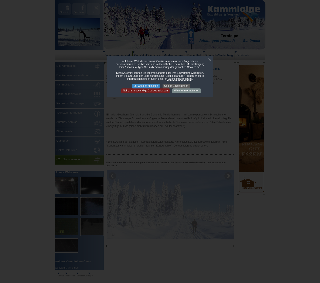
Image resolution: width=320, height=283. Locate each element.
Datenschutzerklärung (179, 78)
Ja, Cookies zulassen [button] (146, 85)
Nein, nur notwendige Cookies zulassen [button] (145, 90)
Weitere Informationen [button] (186, 90)
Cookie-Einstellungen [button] (176, 85)
